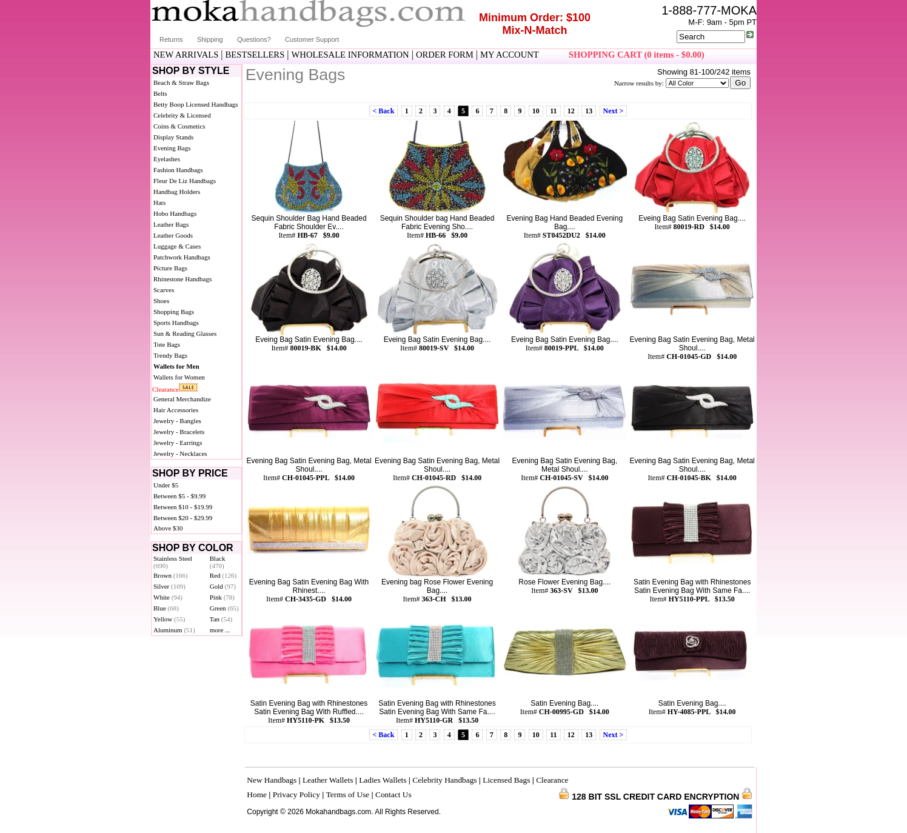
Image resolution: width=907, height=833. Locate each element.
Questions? (254, 39)
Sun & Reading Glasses (184, 333)
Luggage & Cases (177, 246)
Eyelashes (166, 158)
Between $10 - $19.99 (182, 506)
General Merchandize (182, 399)
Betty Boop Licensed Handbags (195, 104)
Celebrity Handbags (444, 779)
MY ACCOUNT (509, 54)
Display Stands (173, 137)
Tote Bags (166, 344)
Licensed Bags (506, 779)
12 (571, 111)
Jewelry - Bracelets (178, 431)
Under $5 (165, 485)
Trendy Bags (170, 355)
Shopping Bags (173, 311)
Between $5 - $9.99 (179, 496)
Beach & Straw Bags (181, 82)
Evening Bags (171, 148)
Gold (223, 586)
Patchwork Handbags (181, 257)
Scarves (163, 289)
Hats (159, 202)
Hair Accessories (175, 409)
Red (223, 575)
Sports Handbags (176, 322)
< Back (384, 111)
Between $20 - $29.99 (182, 517)
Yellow (169, 619)
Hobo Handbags (174, 213)
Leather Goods (173, 235)
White (167, 597)
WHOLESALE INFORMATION (350, 54)
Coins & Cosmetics (179, 126)
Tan (221, 619)
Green (224, 608)
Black (218, 562)
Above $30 (168, 528)
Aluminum (174, 630)
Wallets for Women (179, 377)
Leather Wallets (328, 779)
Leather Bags (171, 224)
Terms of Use (348, 794)
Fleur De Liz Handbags (184, 180)
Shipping (210, 39)
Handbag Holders (176, 191)
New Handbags (271, 779)
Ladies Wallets (382, 779)
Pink (222, 597)
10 (536, 111)
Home (257, 794)
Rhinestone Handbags (182, 279)
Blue (166, 608)
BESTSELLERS (255, 54)
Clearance (165, 389)
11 (553, 111)
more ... (220, 630)
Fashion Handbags (178, 169)
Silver (169, 586)
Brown (170, 575)
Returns (171, 39)
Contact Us (393, 794)
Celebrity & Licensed (182, 115)
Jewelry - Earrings (177, 442)
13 (588, 111)
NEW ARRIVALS (185, 54)
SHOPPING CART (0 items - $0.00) (637, 54)
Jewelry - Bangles (177, 420)
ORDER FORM (445, 54)
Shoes (161, 300)
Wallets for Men (176, 366)
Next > (613, 111)
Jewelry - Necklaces (180, 453)
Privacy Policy (296, 794)
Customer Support (312, 39)
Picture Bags (170, 268)
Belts (160, 93)
